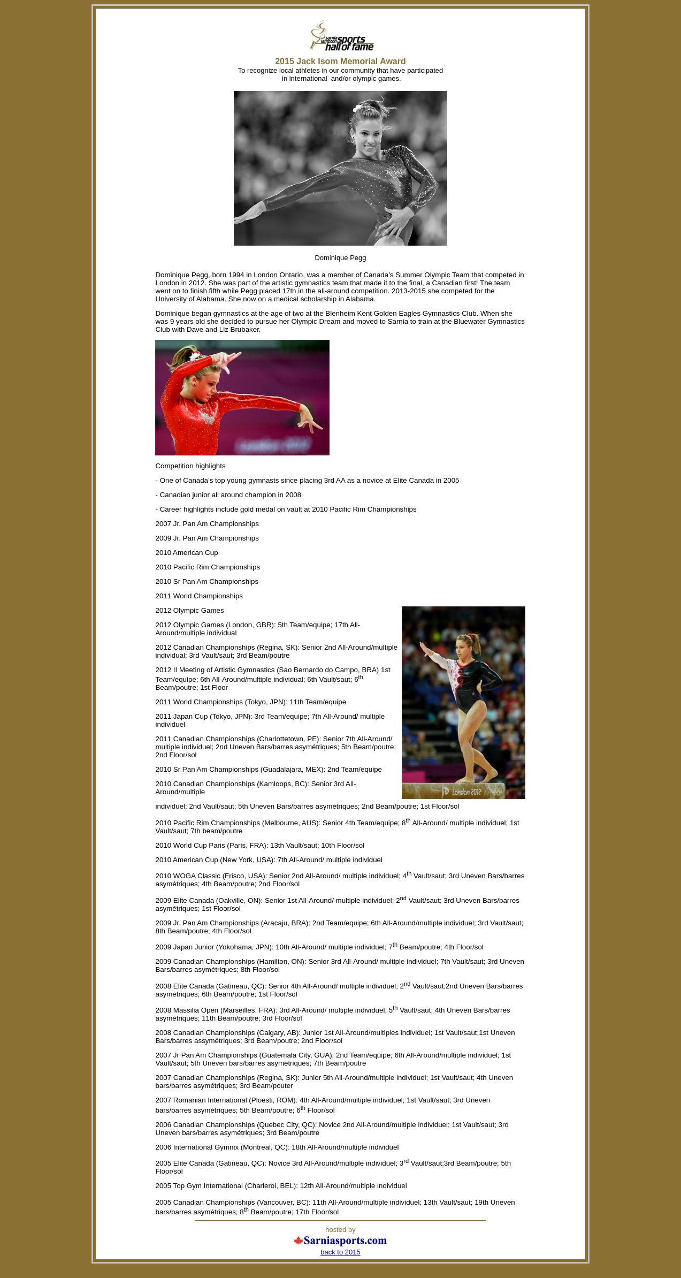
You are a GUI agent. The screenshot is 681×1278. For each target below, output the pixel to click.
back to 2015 (340, 1252)
